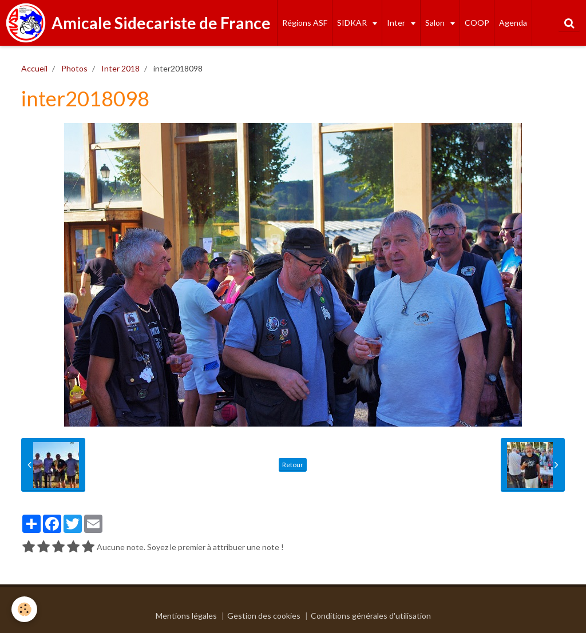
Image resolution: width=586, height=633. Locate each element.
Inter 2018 (120, 68)
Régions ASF (304, 22)
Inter (397, 22)
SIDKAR (353, 22)
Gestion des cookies (263, 615)
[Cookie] (24, 609)
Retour (292, 464)
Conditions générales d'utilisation (371, 615)
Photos (74, 68)
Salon (435, 22)
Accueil (34, 68)
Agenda (513, 22)
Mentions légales (186, 615)
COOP (477, 22)
